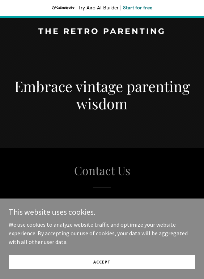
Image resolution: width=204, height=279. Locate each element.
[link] (102, 31)
